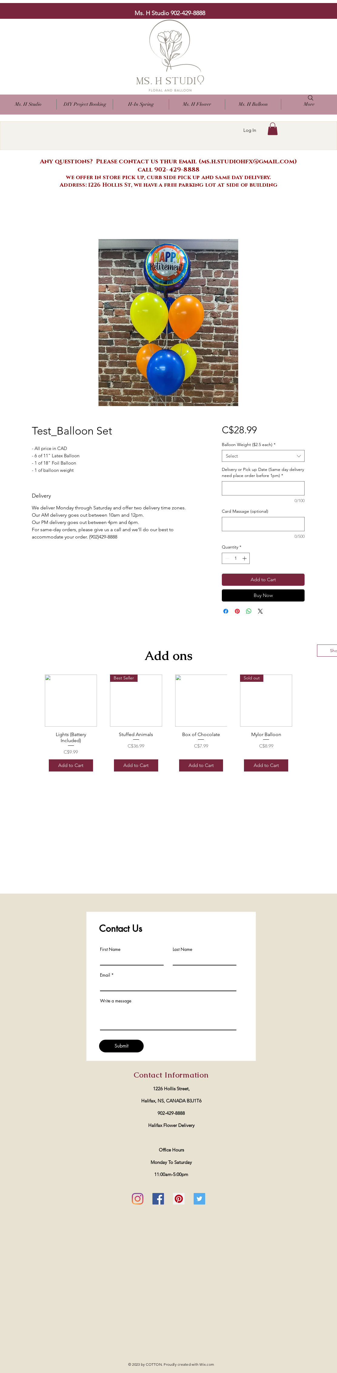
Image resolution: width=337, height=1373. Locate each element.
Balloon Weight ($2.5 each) (248, 444)
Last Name (182, 949)
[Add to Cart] (71, 765)
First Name (110, 949)
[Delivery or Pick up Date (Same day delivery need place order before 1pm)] (263, 488)
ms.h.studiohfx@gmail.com (247, 161)
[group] (168, 725)
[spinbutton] (235, 558)
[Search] (310, 98)
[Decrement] (226, 558)
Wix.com (206, 1364)
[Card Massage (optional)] (263, 524)
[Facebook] (158, 1199)
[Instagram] (137, 1199)
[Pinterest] (179, 1199)
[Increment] (245, 558)
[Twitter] (199, 1199)
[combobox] (263, 456)
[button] (197, 104)
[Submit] (121, 1046)
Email (105, 975)
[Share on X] (260, 611)
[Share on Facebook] (225, 611)
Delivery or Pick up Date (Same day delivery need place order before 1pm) (263, 472)
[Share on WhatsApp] (248, 611)
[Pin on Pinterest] (237, 611)
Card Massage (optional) (245, 511)
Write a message (115, 1001)
